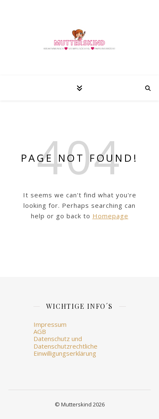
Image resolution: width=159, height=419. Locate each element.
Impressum (50, 324)
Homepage (110, 216)
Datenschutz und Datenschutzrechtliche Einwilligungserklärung (65, 345)
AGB (39, 331)
